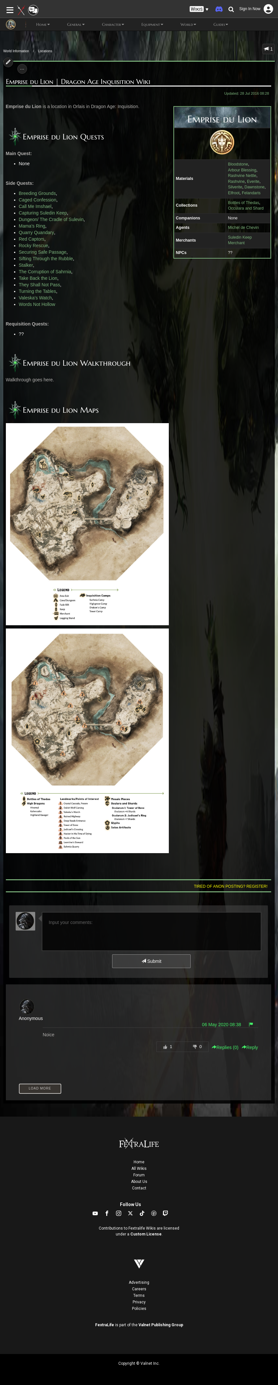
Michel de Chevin (243, 227)
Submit (151, 961)
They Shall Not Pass (39, 284)
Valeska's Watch (35, 297)
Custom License (146, 1234)
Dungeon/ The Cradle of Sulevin (51, 219)
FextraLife (104, 1325)
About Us (139, 1181)
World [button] (183, 24)
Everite (253, 181)
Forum (139, 1175)
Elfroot (234, 193)
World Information (16, 51)
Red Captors (32, 239)
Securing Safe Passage (42, 252)
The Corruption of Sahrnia (45, 271)
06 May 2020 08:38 (221, 1024)
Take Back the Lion (38, 278)
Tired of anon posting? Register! (231, 886)
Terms (139, 1295)
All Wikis (139, 1168)
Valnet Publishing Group (161, 1325)
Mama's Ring (32, 226)
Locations (45, 51)
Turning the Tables (37, 291)
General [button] (70, 24)
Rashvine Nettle (242, 175)
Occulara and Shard (246, 208)
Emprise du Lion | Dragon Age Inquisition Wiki (78, 81)
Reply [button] (250, 1047)
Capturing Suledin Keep (43, 212)
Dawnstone (254, 187)
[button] (199, 9)
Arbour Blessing (242, 170)
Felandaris (251, 193)
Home (139, 1162)
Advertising (139, 1282)
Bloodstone (238, 164)
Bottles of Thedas (243, 202)
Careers (139, 1289)
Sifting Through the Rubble (46, 258)
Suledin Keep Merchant (240, 240)
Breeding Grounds (37, 193)
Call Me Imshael (35, 206)
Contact (139, 1188)
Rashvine (236, 181)
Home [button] (37, 24)
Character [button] (107, 24)
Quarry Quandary (36, 232)
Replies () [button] (225, 1047)
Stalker (26, 265)
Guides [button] (215, 24)
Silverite (235, 187)
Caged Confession (37, 199)
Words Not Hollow (37, 304)
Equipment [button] (147, 24)
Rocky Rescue (33, 245)
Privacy (139, 1302)
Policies (139, 1308)
